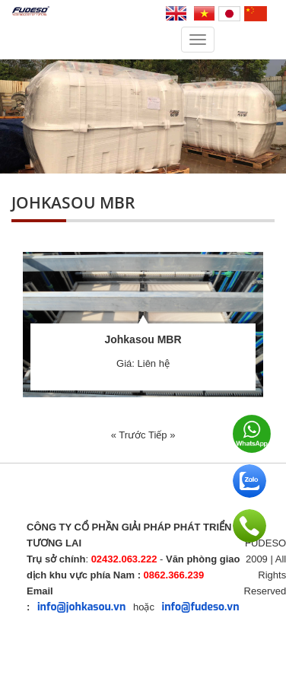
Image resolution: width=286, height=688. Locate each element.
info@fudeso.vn (201, 607)
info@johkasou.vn (81, 607)
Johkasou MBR (142, 339)
